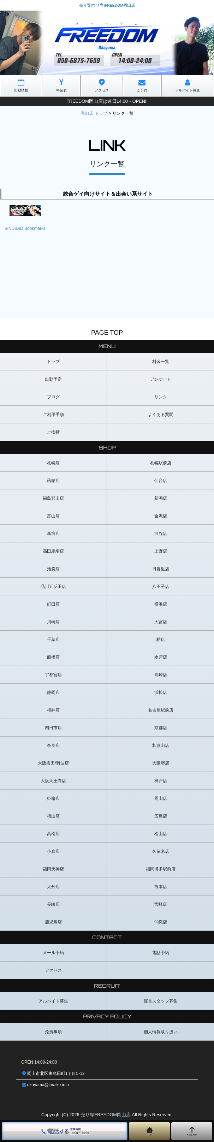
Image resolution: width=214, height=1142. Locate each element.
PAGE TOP (107, 332)
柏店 (160, 639)
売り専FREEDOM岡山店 (106, 1114)
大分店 (53, 886)
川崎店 (53, 621)
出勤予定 (53, 379)
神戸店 (160, 780)
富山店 (53, 515)
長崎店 (53, 904)
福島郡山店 (53, 498)
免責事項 (53, 1031)
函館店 (53, 480)
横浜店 (160, 604)
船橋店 (53, 657)
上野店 (160, 551)
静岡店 (53, 692)
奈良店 (53, 745)
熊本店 (160, 886)
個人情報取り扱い (161, 1031)
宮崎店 (160, 904)
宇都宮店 (53, 674)
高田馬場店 (53, 551)
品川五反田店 (53, 586)
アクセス (53, 970)
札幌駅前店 (160, 462)
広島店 (160, 816)
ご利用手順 (53, 414)
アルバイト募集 (53, 1001)
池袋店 (53, 568)
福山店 (53, 816)
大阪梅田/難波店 (53, 763)
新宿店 (53, 533)
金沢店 (160, 515)
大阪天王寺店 (53, 780)
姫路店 (53, 798)
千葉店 (53, 639)
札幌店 (53, 462)
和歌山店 (160, 745)
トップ (53, 361)
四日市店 (53, 727)
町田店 (53, 604)
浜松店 (160, 692)
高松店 (53, 833)
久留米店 (160, 851)
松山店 (160, 833)
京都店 (160, 727)
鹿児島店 (53, 922)
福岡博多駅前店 (161, 869)
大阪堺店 (160, 763)
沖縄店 (160, 922)
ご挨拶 (53, 432)
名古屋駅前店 (160, 710)
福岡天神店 (53, 869)
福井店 (53, 710)
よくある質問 (160, 414)
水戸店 (160, 657)
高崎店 (160, 674)
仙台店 (160, 480)
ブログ (53, 396)
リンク (160, 396)
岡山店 (160, 798)
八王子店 (160, 586)
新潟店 (160, 498)
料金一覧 (160, 361)
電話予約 (160, 952)
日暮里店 (160, 568)
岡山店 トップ (94, 113)
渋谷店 (160, 533)
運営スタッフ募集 (161, 1001)
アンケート (160, 379)
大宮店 (160, 621)
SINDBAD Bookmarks (25, 228)
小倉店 (53, 851)
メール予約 (53, 952)
